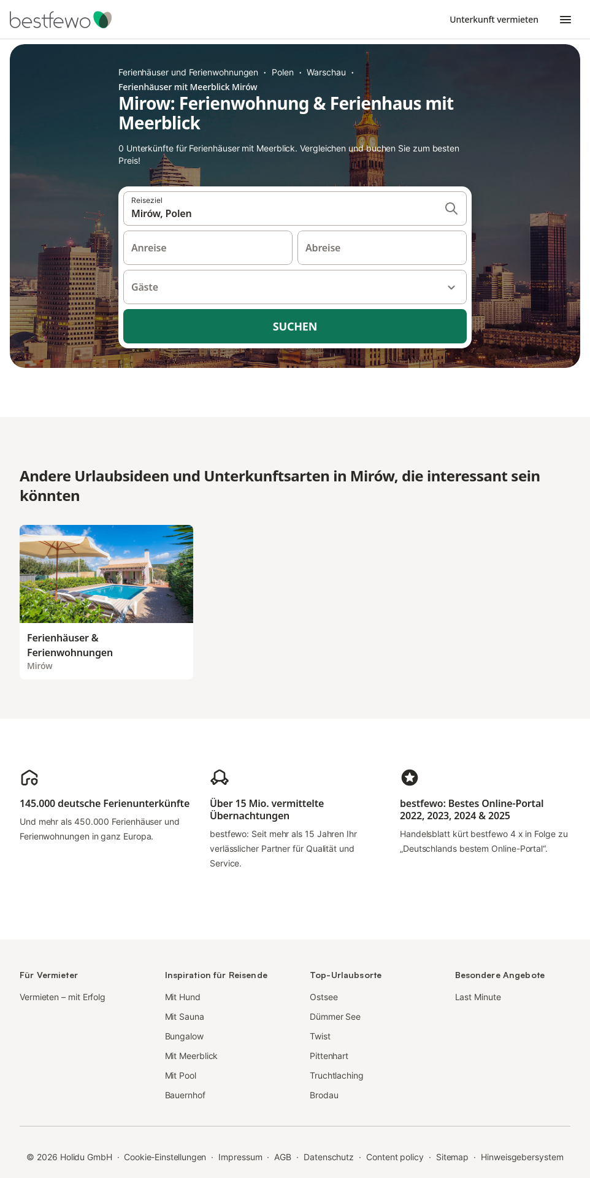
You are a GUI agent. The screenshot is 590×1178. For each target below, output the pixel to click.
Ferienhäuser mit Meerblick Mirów (188, 87)
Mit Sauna (184, 1016)
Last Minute (478, 997)
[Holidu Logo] (70, 20)
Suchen (295, 326)
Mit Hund (183, 997)
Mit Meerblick (191, 1055)
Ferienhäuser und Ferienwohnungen (188, 72)
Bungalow (184, 1036)
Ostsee (324, 997)
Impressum (240, 1157)
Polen (283, 72)
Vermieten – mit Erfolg (62, 997)
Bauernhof (185, 1095)
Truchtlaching (337, 1075)
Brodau (324, 1095)
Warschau (326, 72)
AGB (282, 1157)
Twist (320, 1036)
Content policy (395, 1157)
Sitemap (452, 1157)
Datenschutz (329, 1157)
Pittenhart (329, 1055)
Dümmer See (335, 1016)
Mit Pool (180, 1075)
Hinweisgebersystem (522, 1157)
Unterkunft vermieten (494, 19)
